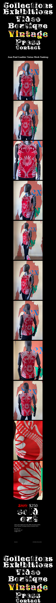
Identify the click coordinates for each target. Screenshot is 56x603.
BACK (16, 542)
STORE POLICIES (37, 542)
